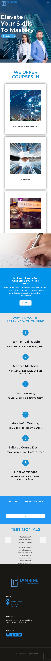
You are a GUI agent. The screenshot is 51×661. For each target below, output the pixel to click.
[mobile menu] (48, 3)
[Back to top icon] (27, 652)
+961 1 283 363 (13, 604)
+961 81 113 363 (12, 606)
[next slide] (43, 540)
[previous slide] (8, 540)
